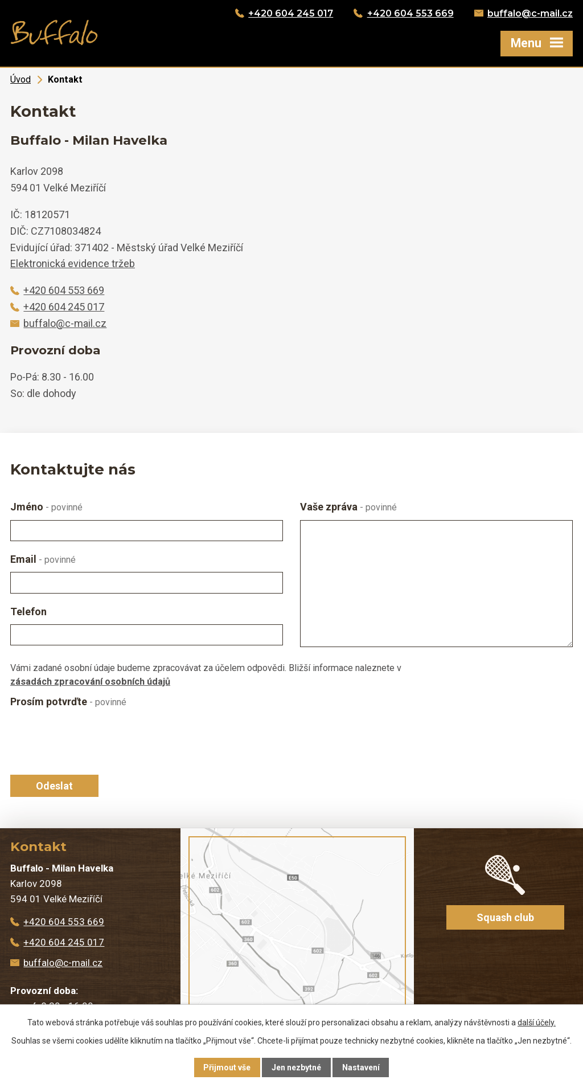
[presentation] (93, 741)
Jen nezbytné (296, 1067)
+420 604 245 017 (290, 13)
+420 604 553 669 (410, 13)
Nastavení (361, 1067)
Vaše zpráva (348, 507)
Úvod (20, 79)
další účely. (537, 1022)
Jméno (46, 507)
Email (43, 559)
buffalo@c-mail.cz (530, 13)
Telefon (28, 611)
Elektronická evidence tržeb (72, 263)
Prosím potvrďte (68, 701)
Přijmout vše (227, 1067)
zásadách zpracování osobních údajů (90, 681)
